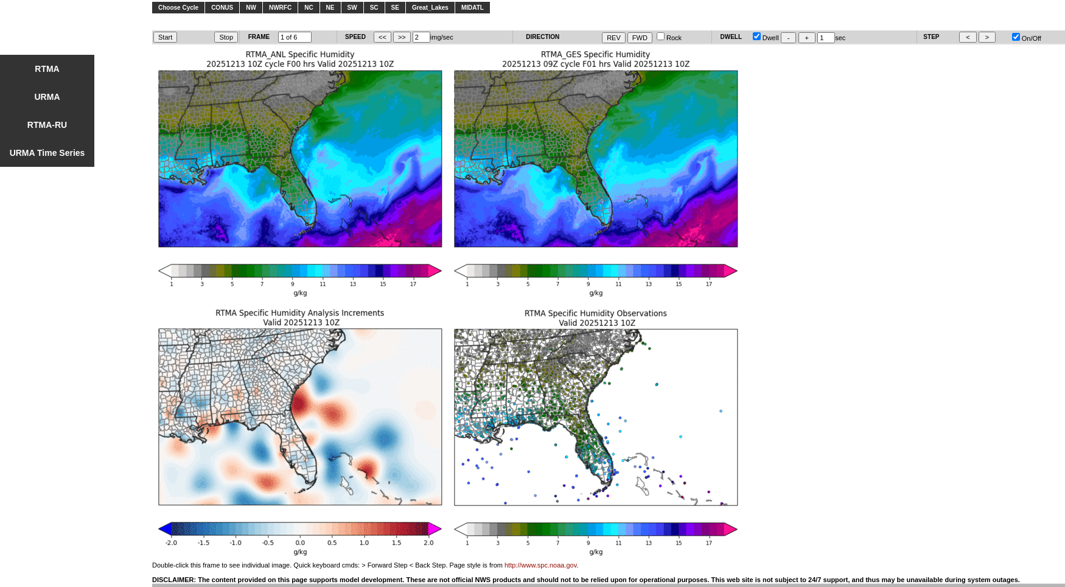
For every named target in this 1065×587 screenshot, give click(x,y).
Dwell (766, 37)
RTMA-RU (47, 125)
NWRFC (280, 7)
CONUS (222, 7)
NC (308, 7)
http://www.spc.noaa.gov (540, 565)
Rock (669, 37)
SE (395, 7)
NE (330, 7)
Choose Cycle (178, 7)
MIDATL (472, 7)
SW (352, 7)
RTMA (47, 69)
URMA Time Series (47, 153)
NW (251, 7)
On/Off (1026, 38)
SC (374, 7)
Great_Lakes (430, 7)
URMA (47, 97)
